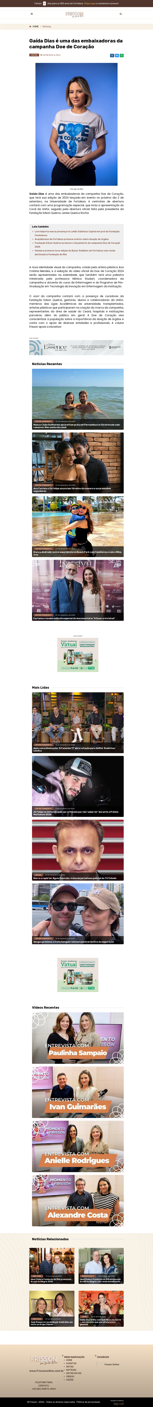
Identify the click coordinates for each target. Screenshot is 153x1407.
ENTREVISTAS (73, 1373)
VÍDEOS (70, 1376)
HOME (36, 26)
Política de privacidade (88, 1402)
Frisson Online (112, 1364)
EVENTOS (71, 1363)
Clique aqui (90, 3)
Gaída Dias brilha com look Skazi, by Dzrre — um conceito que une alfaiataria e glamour (100, 1322)
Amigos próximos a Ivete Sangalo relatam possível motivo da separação (73, 942)
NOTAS (70, 1366)
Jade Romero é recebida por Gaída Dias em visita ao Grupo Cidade (52, 1323)
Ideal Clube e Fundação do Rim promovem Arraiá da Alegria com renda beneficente (100, 1280)
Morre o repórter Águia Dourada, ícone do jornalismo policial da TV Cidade (74, 878)
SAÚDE (70, 1379)
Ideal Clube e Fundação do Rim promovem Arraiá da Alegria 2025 (51, 1280)
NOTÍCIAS (71, 1370)
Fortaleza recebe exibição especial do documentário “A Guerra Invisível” (74, 618)
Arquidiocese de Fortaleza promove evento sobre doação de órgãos (72, 239)
